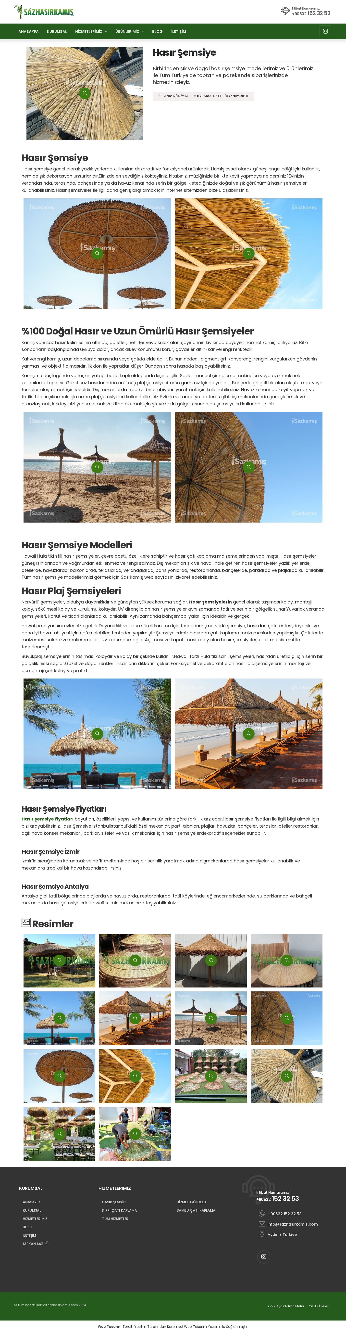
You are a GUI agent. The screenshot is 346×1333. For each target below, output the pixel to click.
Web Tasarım (110, 1326)
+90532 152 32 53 (280, 1214)
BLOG (157, 31)
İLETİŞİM (178, 31)
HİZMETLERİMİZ (88, 31)
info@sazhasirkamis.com (288, 1224)
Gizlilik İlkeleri (319, 1306)
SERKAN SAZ (36, 1243)
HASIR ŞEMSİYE (114, 1202)
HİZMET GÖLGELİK (192, 1202)
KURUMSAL (57, 31)
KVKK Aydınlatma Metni (286, 1306)
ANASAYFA (28, 31)
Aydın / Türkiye (278, 1234)
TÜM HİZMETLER (115, 1218)
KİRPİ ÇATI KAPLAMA (119, 1210)
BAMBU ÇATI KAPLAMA (196, 1210)
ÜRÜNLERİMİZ (127, 31)
